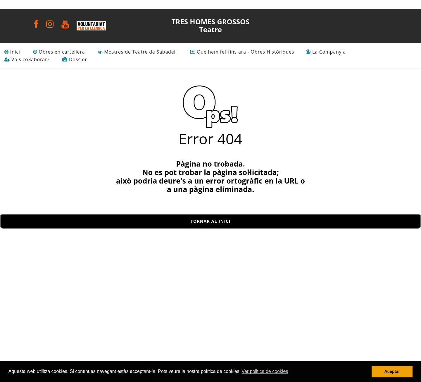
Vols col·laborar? (26, 59)
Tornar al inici (211, 221)
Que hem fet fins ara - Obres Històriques (242, 52)
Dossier (74, 59)
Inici (12, 52)
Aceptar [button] (392, 371)
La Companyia (326, 52)
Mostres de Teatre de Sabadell (137, 52)
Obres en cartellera (59, 52)
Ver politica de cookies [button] (264, 371)
